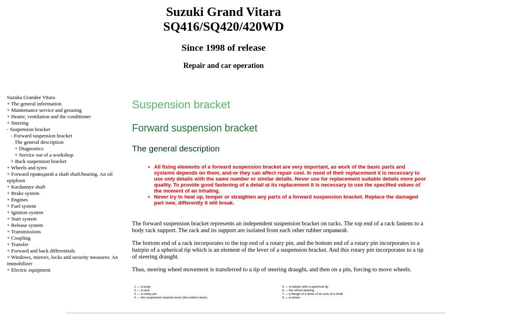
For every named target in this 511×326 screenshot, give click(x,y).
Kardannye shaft (28, 187)
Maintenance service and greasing (46, 110)
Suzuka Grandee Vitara (31, 97)
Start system (24, 219)
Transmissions (26, 232)
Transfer (20, 244)
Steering (19, 123)
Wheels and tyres (29, 168)
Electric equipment (31, 270)
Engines (19, 200)
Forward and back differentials (43, 251)
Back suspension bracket (41, 161)
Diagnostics (31, 148)
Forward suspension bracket (43, 136)
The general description (39, 142)
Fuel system (23, 206)
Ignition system (27, 212)
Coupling (20, 238)
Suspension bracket (30, 129)
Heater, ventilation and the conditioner (51, 116)
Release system (27, 225)
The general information (36, 104)
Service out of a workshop (46, 155)
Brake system (25, 193)
